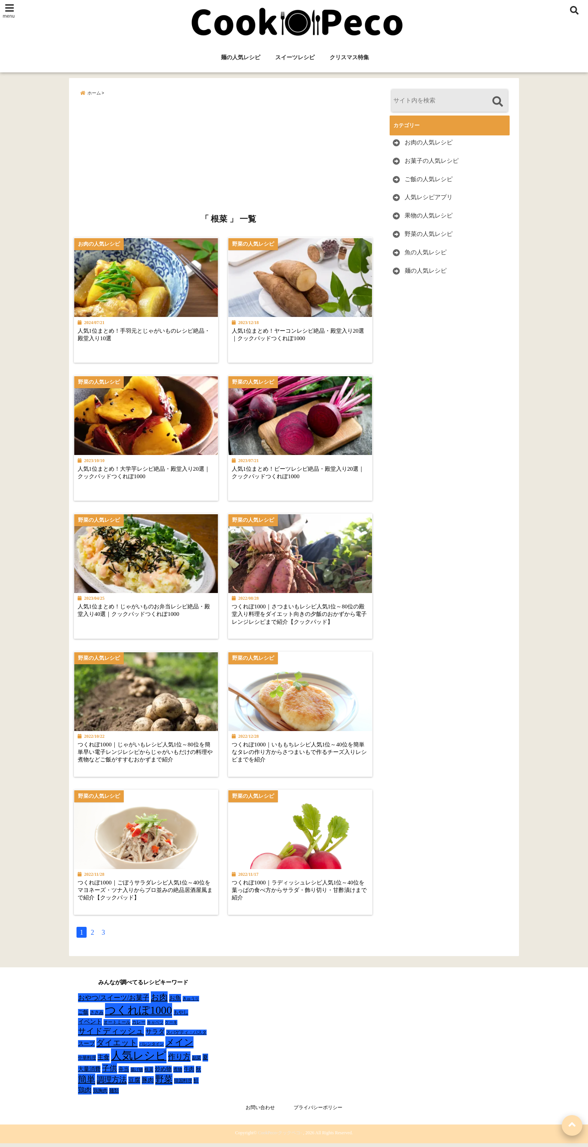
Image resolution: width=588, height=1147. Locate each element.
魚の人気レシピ (426, 252)
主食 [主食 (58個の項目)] (104, 1061)
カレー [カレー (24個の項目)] (139, 1026)
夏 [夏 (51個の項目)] (205, 1061)
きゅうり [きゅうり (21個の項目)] (191, 1002)
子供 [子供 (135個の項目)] (109, 1072)
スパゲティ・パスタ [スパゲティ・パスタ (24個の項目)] (186, 1036)
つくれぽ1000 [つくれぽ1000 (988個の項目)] (138, 1014)
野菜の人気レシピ (429, 234)
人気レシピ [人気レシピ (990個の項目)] (138, 1060)
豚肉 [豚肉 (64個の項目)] (148, 1084)
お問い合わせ (260, 1111)
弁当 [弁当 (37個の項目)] (123, 1073)
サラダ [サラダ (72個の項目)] (155, 1035)
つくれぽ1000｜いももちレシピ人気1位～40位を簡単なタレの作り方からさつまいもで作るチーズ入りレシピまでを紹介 (302, 754)
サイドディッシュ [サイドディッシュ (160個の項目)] (111, 1035)
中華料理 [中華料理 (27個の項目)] (87, 1061)
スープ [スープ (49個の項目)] (86, 1048)
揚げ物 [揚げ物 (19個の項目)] (136, 1074)
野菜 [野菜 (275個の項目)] (163, 1083)
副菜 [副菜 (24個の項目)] (196, 1062)
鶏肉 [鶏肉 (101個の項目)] (85, 1094)
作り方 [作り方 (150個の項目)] (179, 1061)
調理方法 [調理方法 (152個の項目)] (112, 1083)
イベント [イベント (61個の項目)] (90, 1025)
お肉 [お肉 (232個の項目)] (159, 1001)
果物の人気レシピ (429, 216)
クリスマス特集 (349, 57)
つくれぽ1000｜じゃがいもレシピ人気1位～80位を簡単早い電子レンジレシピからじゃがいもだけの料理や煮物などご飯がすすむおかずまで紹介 (146, 754)
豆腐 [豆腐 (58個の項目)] (134, 1084)
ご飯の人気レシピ (429, 179)
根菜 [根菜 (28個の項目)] (148, 1073)
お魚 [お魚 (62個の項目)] (175, 1002)
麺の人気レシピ (240, 57)
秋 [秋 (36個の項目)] (198, 1073)
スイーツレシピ (295, 57)
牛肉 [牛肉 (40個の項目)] (189, 1073)
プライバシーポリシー (318, 1111)
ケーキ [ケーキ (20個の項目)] (171, 1026)
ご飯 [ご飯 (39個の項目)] (83, 1016)
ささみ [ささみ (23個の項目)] (97, 1016)
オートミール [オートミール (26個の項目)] (117, 1026)
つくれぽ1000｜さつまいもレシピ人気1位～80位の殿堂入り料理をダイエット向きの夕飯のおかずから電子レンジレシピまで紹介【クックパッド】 (302, 616)
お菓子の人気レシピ (432, 161)
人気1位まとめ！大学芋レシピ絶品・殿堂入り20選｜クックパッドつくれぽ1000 (146, 473)
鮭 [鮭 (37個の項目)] (196, 1084)
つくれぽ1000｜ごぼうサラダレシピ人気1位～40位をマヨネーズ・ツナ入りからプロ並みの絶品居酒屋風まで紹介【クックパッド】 (146, 893)
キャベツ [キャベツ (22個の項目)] (155, 1026)
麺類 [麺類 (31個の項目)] (114, 1094)
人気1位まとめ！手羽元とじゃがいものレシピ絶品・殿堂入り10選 (143, 334)
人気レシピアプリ (429, 197)
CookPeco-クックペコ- (280, 1136)
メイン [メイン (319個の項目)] (179, 1046)
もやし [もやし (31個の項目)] (181, 1016)
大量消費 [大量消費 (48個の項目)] (89, 1073)
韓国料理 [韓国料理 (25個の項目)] (183, 1084)
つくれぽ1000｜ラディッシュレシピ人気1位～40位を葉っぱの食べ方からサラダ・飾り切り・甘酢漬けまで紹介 (302, 893)
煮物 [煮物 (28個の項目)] (177, 1073)
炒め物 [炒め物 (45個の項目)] (163, 1073)
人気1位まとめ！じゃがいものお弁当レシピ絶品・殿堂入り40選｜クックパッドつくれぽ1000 (146, 612)
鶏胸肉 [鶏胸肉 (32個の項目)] (100, 1094)
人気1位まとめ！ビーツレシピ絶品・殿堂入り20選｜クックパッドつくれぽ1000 (302, 473)
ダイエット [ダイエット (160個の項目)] (117, 1047)
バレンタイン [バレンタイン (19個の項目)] (151, 1048)
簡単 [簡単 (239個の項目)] (86, 1083)
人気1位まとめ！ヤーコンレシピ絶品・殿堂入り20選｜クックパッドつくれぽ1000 (302, 334)
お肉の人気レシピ (429, 142)
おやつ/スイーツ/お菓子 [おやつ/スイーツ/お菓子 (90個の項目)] (113, 1002)
